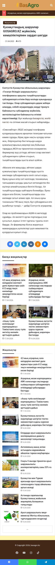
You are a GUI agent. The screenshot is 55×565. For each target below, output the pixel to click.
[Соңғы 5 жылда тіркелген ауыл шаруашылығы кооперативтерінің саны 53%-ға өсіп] (10, 465)
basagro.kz (38, 118)
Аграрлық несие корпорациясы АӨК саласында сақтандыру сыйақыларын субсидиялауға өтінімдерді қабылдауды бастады (40, 288)
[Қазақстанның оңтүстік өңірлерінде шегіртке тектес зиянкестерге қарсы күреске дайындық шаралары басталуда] (41, 311)
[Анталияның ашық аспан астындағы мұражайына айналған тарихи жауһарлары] (10, 451)
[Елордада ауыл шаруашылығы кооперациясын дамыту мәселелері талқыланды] (10, 436)
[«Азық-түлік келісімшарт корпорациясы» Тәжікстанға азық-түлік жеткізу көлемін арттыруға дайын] (14, 311)
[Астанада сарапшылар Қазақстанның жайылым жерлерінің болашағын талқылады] (10, 499)
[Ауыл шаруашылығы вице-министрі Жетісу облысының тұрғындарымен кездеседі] (10, 516)
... (27, 529)
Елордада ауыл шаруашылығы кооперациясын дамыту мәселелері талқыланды (36, 436)
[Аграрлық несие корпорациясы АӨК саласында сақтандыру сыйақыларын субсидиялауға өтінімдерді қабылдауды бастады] (41, 270)
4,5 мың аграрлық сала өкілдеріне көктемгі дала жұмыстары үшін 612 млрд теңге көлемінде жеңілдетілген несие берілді (13, 288)
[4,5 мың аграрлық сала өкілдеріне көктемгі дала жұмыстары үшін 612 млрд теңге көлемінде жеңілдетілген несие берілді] (14, 270)
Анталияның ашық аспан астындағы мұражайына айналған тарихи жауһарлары (35, 450)
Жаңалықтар (10, 23)
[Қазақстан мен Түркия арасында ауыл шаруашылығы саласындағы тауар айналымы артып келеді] (10, 482)
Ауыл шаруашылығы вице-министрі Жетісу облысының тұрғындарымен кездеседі (35, 515)
